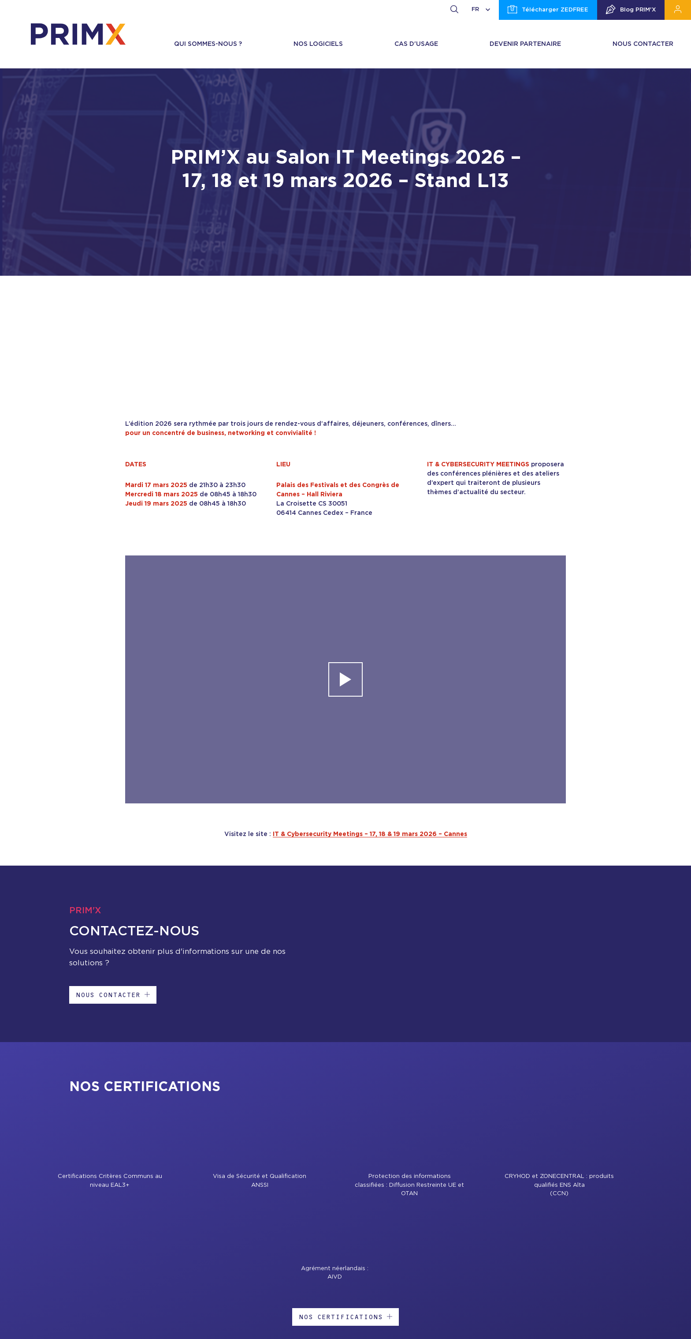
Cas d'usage (416, 44)
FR (481, 9)
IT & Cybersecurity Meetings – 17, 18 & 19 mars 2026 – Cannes (370, 834)
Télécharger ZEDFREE (548, 10)
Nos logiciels (318, 44)
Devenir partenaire (525, 44)
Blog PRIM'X (631, 10)
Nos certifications (345, 1317)
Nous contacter (643, 44)
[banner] (78, 34)
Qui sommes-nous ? (208, 44)
